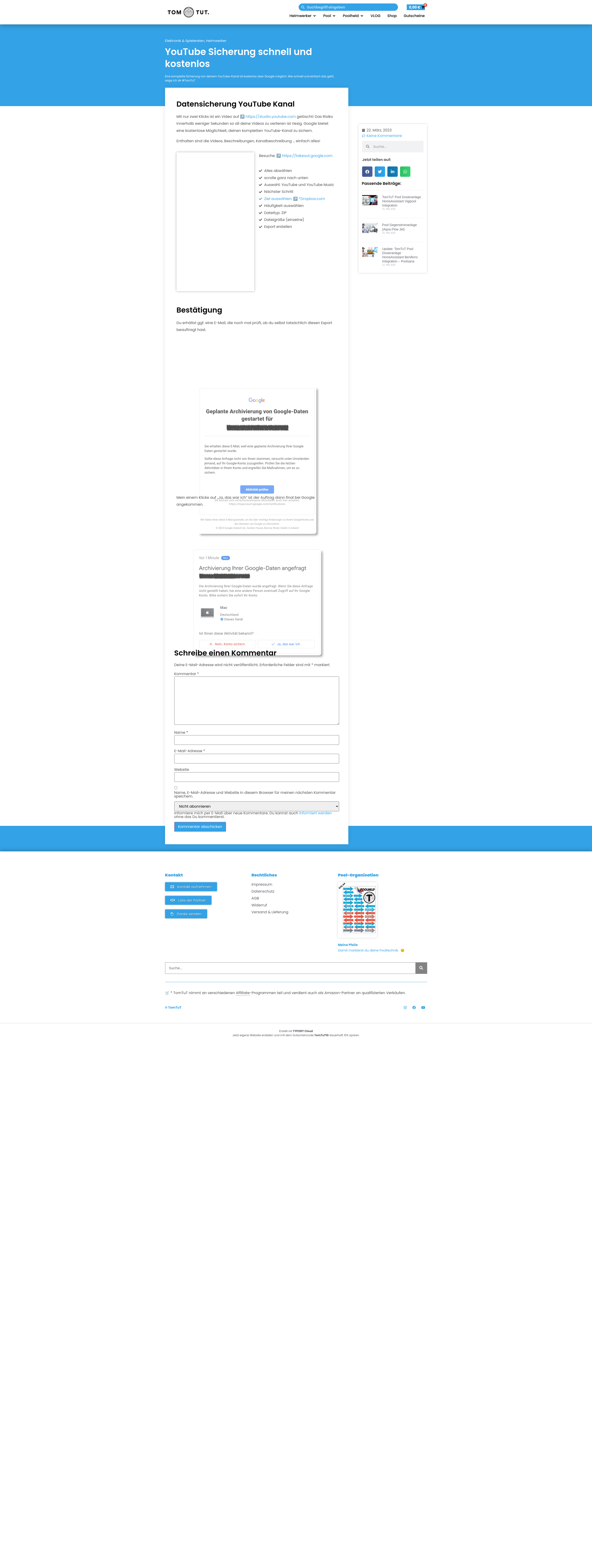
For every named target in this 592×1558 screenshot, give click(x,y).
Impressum (262, 884)
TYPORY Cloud (303, 1031)
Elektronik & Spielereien (185, 40)
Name (181, 732)
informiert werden (315, 813)
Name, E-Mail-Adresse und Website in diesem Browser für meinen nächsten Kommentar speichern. (255, 794)
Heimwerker (216, 40)
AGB (255, 898)
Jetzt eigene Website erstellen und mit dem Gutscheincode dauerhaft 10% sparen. (296, 1035)
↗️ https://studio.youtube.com (268, 116)
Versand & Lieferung (270, 912)
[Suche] (421, 968)
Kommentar (186, 674)
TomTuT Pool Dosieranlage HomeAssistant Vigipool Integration (401, 328)
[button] (367, 298)
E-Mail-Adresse (189, 751)
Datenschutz (263, 891)
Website (181, 770)
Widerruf (259, 905)
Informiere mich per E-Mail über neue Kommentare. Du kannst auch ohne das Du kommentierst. (253, 815)
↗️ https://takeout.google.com (304, 155)
